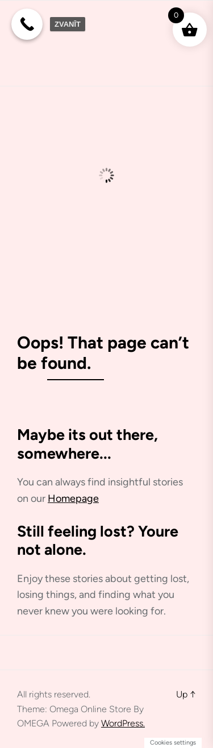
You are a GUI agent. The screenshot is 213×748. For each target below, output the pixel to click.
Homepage (73, 498)
